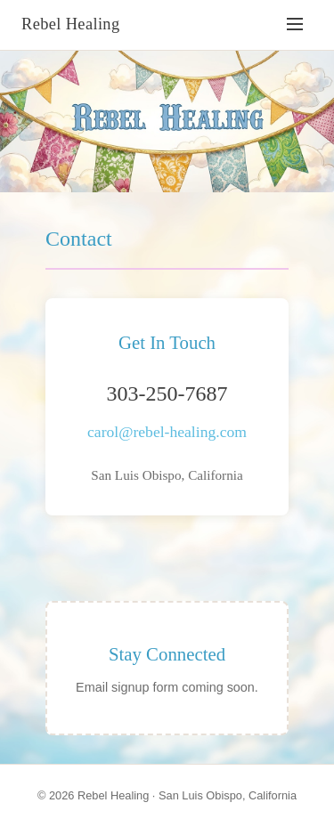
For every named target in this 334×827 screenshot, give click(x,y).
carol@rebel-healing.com (167, 432)
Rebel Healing (70, 24)
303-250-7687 (167, 393)
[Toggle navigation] (295, 25)
